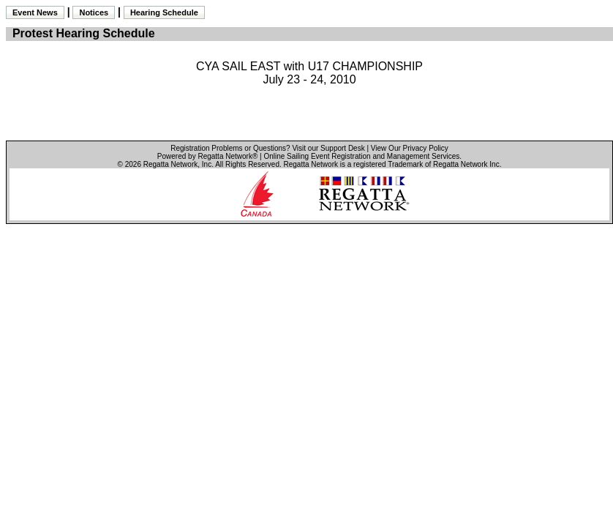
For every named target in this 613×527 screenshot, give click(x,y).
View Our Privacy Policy (409, 148)
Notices (93, 12)
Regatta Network (170, 164)
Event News (35, 12)
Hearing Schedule (164, 12)
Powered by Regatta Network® (207, 156)
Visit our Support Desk (328, 148)
